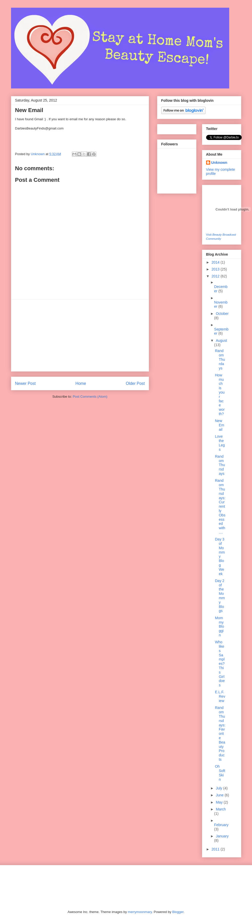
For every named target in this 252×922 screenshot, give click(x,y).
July (219, 788)
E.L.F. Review (220, 696)
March (221, 809)
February (221, 825)
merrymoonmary (140, 912)
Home (80, 383)
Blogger (178, 912)
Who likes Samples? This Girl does (220, 663)
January (222, 836)
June (220, 795)
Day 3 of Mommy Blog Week (220, 556)
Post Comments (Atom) (90, 396)
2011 (215, 849)
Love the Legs (220, 442)
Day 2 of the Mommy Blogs (220, 596)
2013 (215, 269)
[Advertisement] (80, 335)
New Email (219, 425)
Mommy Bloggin (219, 626)
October (222, 314)
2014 (215, 262)
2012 (215, 276)
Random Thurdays (220, 359)
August (221, 340)
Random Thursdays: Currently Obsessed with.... (220, 506)
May (220, 802)
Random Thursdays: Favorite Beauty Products (220, 733)
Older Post (135, 383)
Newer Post (25, 383)
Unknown (38, 154)
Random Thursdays (220, 465)
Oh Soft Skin (220, 772)
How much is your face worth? (220, 394)
